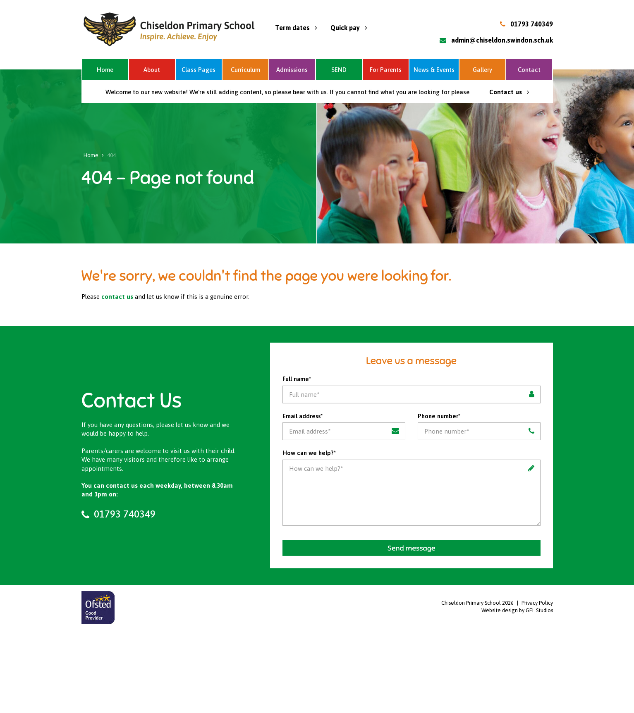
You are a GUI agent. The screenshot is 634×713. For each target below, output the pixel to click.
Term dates (296, 27)
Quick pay (348, 27)
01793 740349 (531, 24)
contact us (117, 296)
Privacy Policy (537, 603)
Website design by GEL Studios (517, 610)
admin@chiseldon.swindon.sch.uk (502, 40)
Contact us (509, 91)
